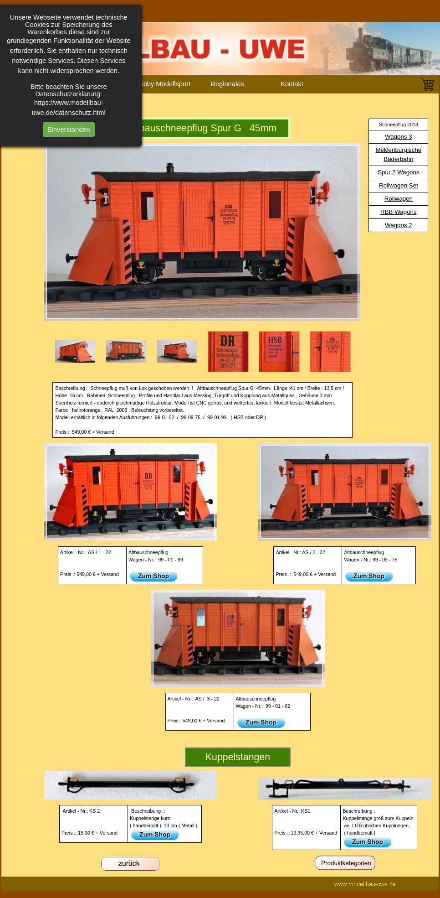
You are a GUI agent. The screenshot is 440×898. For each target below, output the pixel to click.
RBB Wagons (398, 211)
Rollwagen (398, 198)
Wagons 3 (398, 136)
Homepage (33, 84)
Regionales (227, 84)
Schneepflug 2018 (398, 124)
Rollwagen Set (398, 185)
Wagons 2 (398, 225)
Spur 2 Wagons (398, 172)
